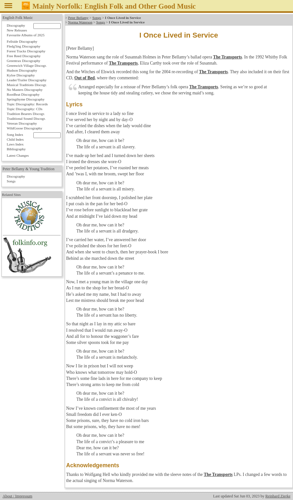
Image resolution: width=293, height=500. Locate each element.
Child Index (15, 139)
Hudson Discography (22, 70)
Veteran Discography (22, 123)
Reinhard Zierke (277, 496)
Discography (16, 25)
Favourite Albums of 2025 (26, 35)
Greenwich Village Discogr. (27, 65)
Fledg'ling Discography (23, 46)
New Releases (17, 30)
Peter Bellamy (78, 18)
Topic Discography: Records (27, 104)
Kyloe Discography (21, 75)
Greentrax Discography (23, 61)
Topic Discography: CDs (24, 109)
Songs (96, 18)
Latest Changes (18, 155)
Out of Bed (84, 77)
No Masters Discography (25, 90)
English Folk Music (18, 17)
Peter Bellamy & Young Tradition (29, 169)
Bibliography (16, 149)
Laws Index (15, 144)
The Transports (227, 57)
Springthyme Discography (26, 99)
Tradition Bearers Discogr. (26, 114)
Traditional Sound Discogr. (26, 118)
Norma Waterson (80, 22)
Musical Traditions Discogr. (27, 85)
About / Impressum (17, 496)
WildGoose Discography (24, 128)
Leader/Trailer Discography (27, 80)
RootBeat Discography (23, 94)
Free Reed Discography (24, 56)
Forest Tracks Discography (26, 51)
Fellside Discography (22, 41)
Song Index (15, 134)
